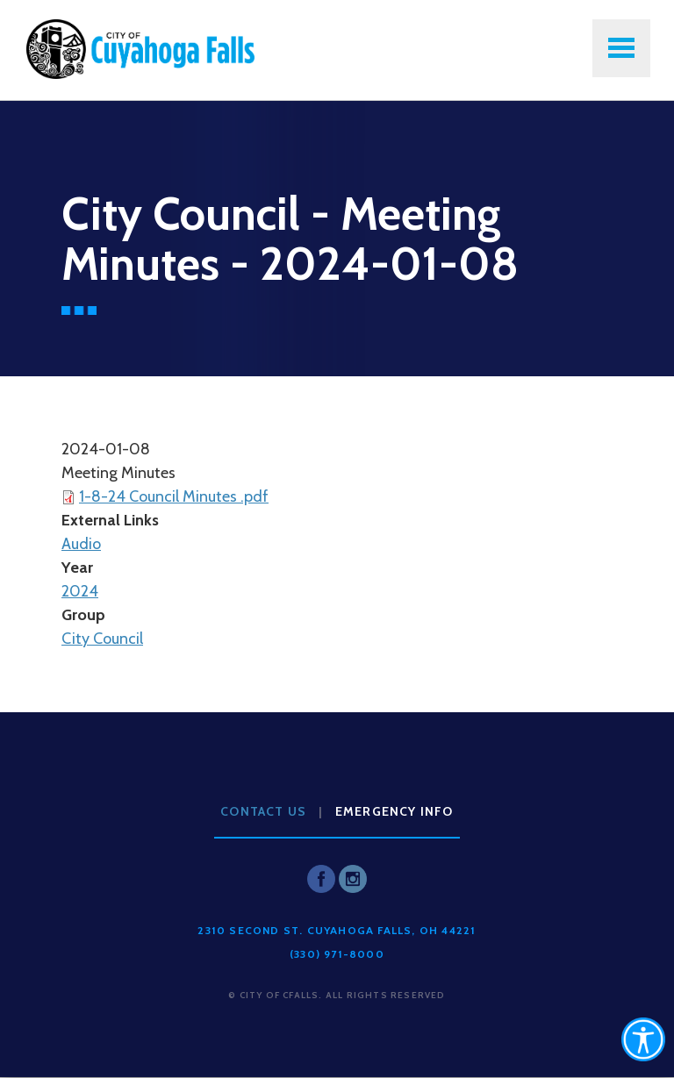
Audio (81, 543)
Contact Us (263, 811)
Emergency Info (394, 811)
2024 (79, 591)
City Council (102, 638)
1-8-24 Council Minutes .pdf (174, 496)
